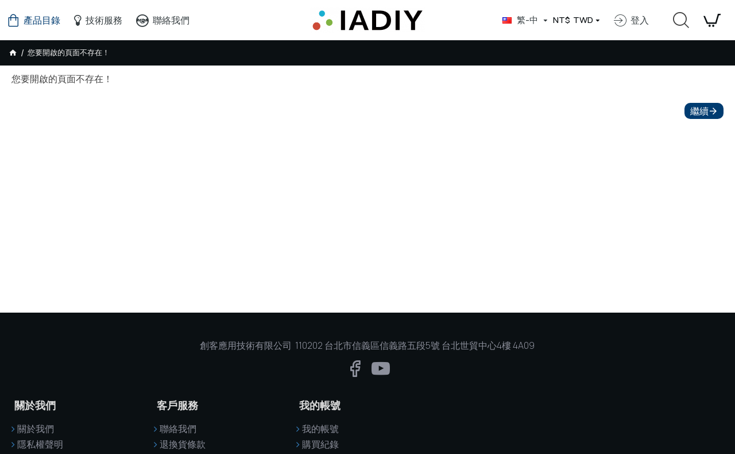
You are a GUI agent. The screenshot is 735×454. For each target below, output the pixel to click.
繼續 (699, 111)
